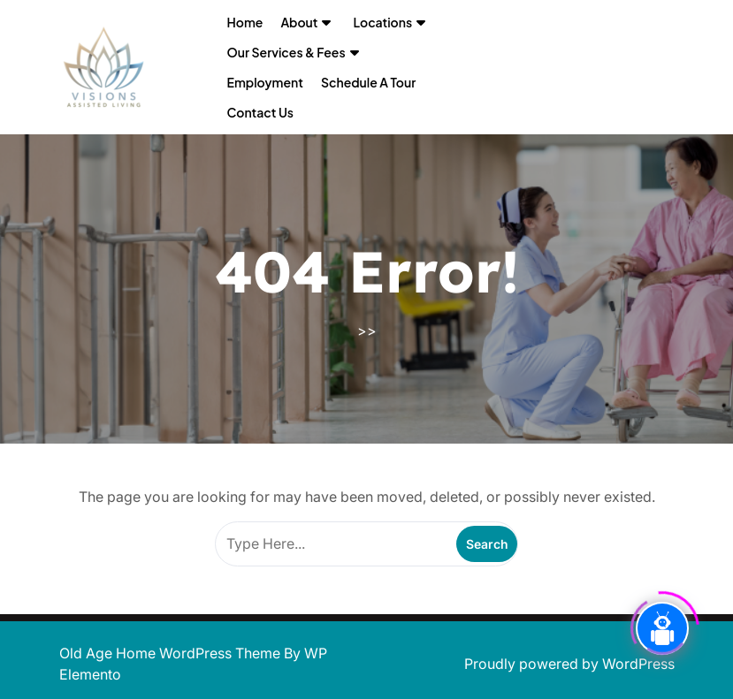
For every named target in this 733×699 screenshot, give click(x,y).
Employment (265, 82)
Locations (382, 22)
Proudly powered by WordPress (569, 663)
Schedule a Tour (368, 82)
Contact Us (260, 112)
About (298, 22)
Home (245, 22)
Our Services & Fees (286, 52)
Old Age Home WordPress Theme (171, 653)
